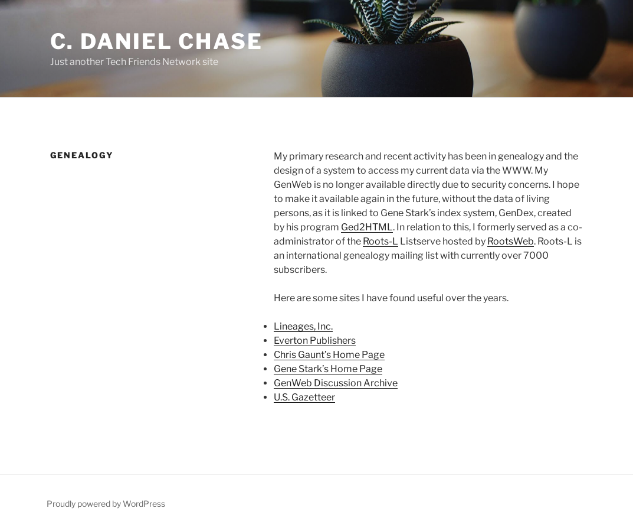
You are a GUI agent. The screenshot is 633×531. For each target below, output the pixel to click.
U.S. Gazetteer (304, 397)
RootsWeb (510, 241)
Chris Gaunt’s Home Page (329, 354)
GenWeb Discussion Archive (336, 383)
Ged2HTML (367, 227)
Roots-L (380, 241)
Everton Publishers (315, 340)
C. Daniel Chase (156, 41)
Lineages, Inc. (303, 326)
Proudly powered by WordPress (106, 504)
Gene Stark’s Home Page (328, 368)
